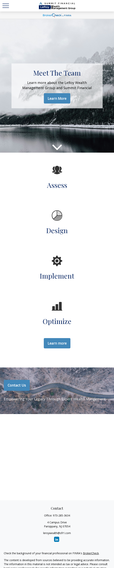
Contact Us (17, 385)
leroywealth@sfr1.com (57, 533)
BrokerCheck (91, 553)
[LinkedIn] (56, 539)
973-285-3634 (61, 515)
